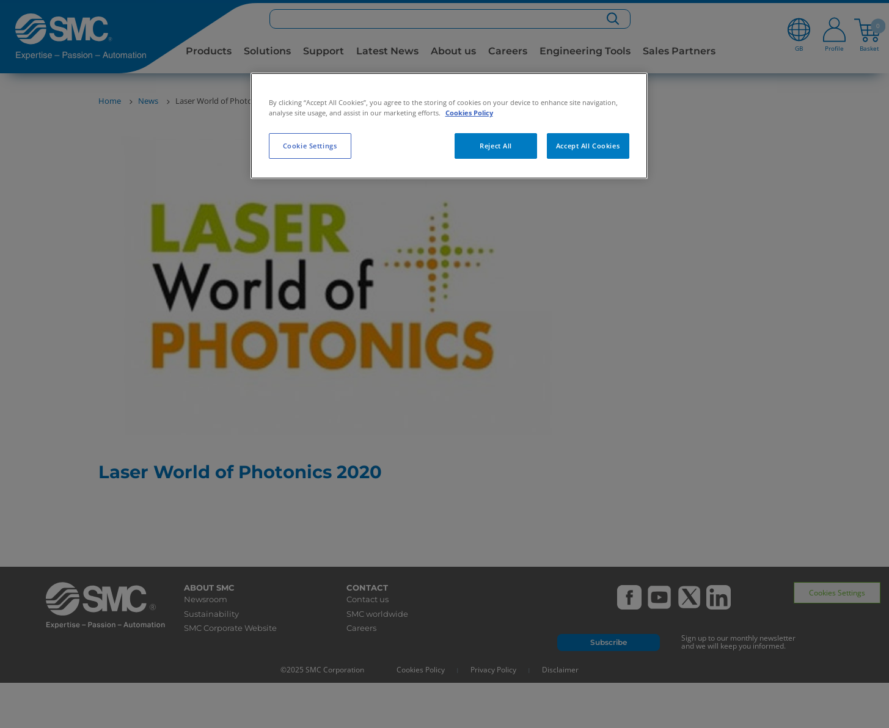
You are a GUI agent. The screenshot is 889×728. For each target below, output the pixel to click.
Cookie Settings (310, 145)
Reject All (496, 145)
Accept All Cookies (588, 145)
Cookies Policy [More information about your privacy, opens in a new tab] (469, 112)
